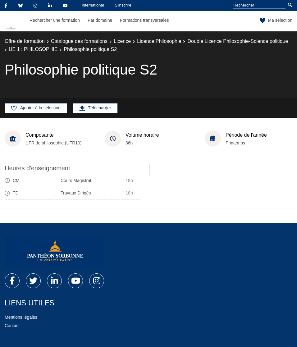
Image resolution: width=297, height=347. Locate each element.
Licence (122, 41)
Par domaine (100, 20)
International (93, 5)
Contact (12, 325)
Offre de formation (25, 41)
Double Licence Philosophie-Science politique (237, 41)
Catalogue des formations (79, 41)
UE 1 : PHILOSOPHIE (33, 49)
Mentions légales (21, 317)
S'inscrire (123, 5)
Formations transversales (144, 20)
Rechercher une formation (55, 20)
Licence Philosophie (159, 41)
